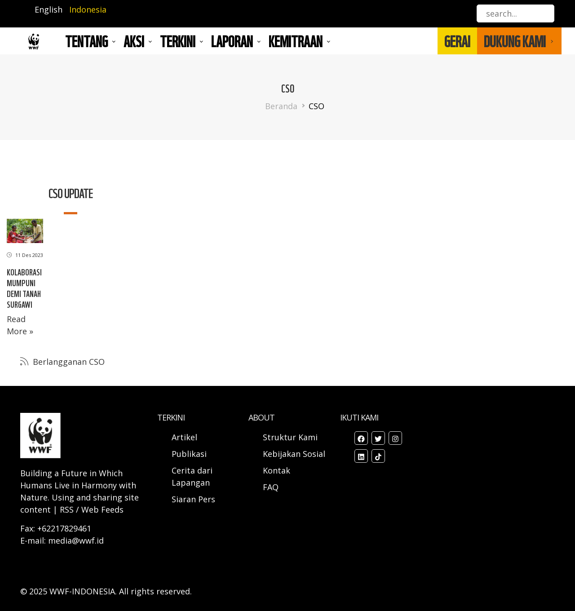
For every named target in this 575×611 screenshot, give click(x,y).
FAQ (271, 487)
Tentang (86, 40)
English (48, 9)
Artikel (185, 437)
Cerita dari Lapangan (192, 476)
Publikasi (189, 453)
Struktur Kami (290, 437)
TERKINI (177, 40)
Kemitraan (296, 40)
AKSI (134, 40)
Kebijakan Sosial (294, 453)
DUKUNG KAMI (515, 40)
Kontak (276, 470)
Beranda (281, 106)
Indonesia (87, 9)
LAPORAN (232, 40)
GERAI (457, 40)
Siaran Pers (193, 499)
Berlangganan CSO (68, 361)
